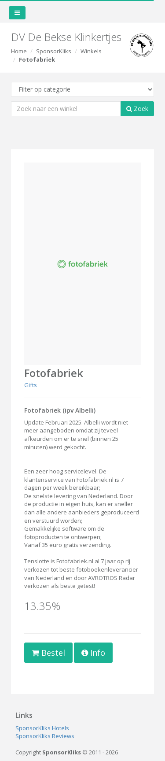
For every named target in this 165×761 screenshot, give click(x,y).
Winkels (91, 51)
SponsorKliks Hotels (42, 728)
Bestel (48, 652)
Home (19, 51)
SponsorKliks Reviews (44, 736)
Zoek (137, 108)
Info (93, 652)
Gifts (30, 385)
